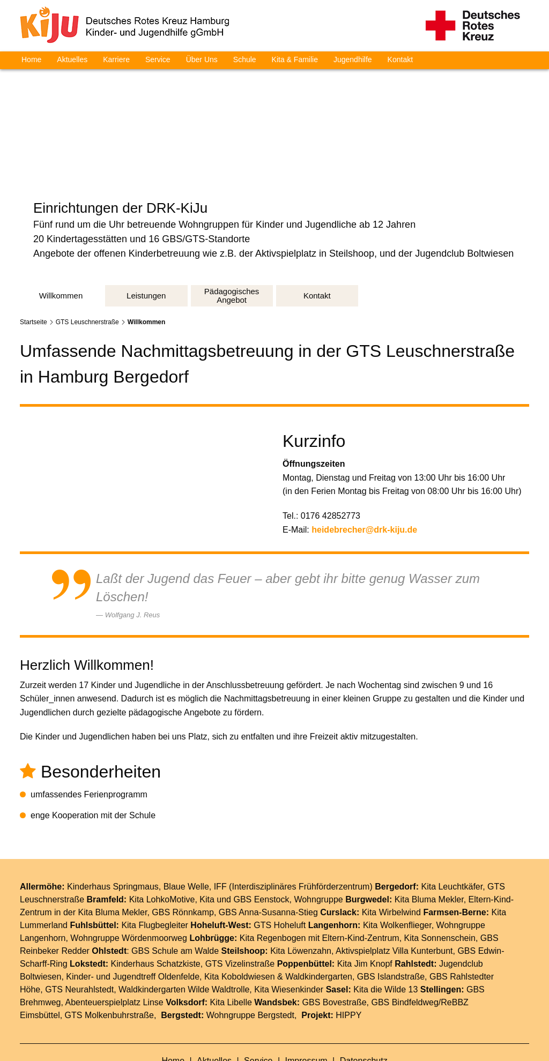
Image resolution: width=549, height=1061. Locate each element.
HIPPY (348, 965)
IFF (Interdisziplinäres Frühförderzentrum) (293, 836)
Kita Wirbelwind (391, 862)
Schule (244, 59)
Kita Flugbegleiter (154, 875)
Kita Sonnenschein (440, 888)
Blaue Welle (186, 836)
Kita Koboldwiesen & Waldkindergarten (278, 926)
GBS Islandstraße (391, 926)
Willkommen (147, 272)
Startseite (33, 272)
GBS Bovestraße (334, 952)
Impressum (307, 1010)
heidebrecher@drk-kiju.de (365, 479)
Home (31, 59)
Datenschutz (364, 1010)
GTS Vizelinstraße (240, 913)
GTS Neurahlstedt (79, 939)
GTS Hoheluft (280, 875)
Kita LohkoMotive (162, 849)
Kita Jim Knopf (364, 913)
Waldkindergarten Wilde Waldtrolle (183, 939)
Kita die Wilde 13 (385, 939)
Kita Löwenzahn (300, 901)
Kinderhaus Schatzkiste (156, 913)
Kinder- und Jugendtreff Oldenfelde (132, 926)
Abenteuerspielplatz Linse (114, 952)
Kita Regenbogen (273, 888)
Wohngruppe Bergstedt (250, 965)
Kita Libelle (231, 952)
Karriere (116, 59)
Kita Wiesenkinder (288, 939)
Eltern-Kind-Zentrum (360, 888)
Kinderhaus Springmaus (113, 836)
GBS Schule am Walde (175, 901)
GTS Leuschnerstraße (87, 272)
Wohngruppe (318, 849)
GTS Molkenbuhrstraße (109, 965)
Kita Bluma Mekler (429, 849)
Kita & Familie (295, 59)
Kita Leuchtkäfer (452, 836)
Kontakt (400, 59)
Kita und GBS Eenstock (244, 849)
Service (157, 59)
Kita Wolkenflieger (397, 875)
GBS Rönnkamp (183, 862)
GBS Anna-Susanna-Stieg (268, 862)
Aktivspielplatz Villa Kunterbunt (394, 901)
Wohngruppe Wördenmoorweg (128, 888)
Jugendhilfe (352, 59)
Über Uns (202, 59)
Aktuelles (72, 59)
